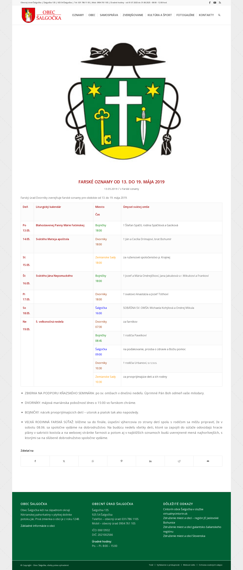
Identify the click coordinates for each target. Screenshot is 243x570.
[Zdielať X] (64, 461)
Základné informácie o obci (38, 526)
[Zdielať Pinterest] (121, 461)
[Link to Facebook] (209, 2)
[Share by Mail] (208, 461)
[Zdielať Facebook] (35, 461)
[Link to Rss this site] (219, 2)
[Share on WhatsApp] (92, 461)
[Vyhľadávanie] (219, 15)
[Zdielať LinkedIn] (150, 461)
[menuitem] (78, 15)
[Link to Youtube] (214, 2)
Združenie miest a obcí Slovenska (184, 536)
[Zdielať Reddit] (179, 461)
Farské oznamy (130, 188)
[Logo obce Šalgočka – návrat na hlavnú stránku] (42, 15)
